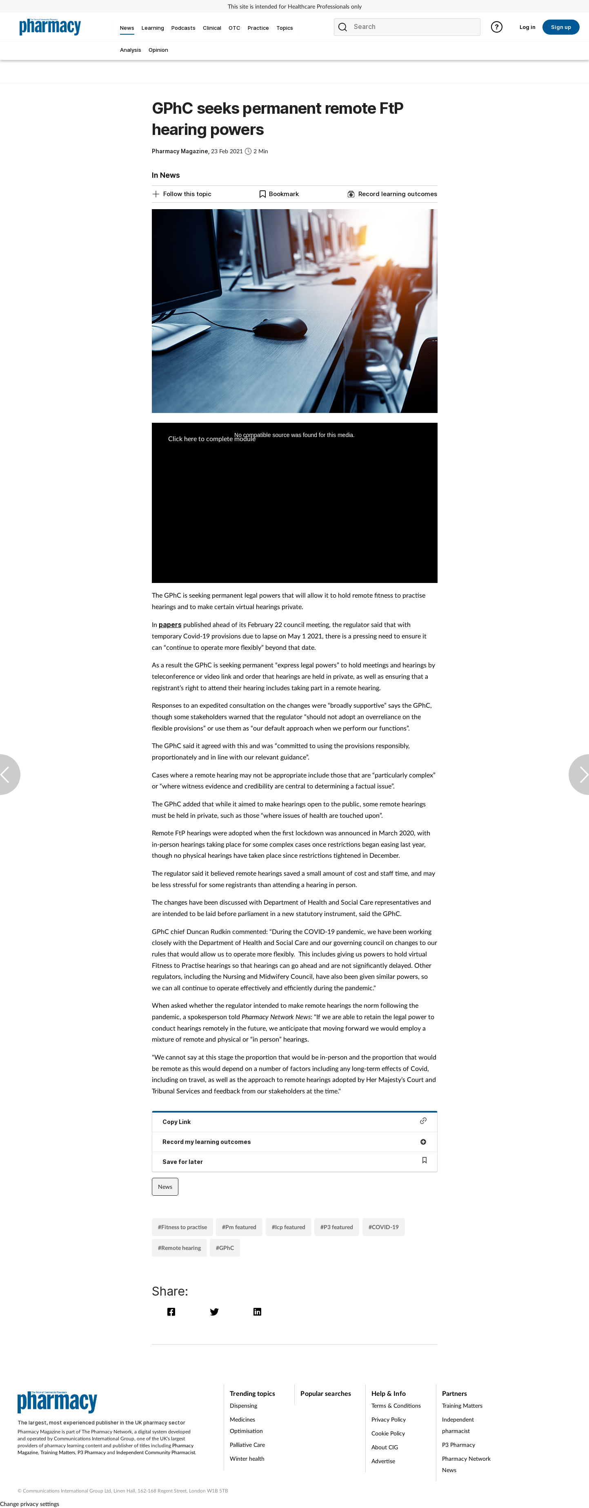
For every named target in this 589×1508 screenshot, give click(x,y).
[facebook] (173, 1311)
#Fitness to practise (182, 1226)
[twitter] (216, 1311)
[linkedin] (258, 1311)
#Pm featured (239, 1226)
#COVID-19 (384, 1226)
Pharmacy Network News (466, 1464)
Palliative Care (247, 1444)
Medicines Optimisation (246, 1425)
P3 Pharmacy (92, 1452)
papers (170, 624)
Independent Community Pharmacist (155, 1452)
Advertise (383, 1460)
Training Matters (57, 1452)
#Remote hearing (179, 1247)
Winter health (247, 1458)
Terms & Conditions (396, 1405)
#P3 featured (336, 1226)
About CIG (384, 1447)
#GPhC (225, 1247)
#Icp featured (288, 1226)
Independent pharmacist (458, 1425)
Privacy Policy (388, 1419)
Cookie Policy (388, 1433)
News (165, 1186)
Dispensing (243, 1405)
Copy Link (294, 1121)
